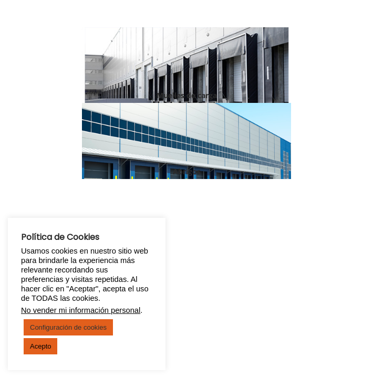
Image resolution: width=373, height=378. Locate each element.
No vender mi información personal (80, 310)
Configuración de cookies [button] (68, 327)
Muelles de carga (187, 95)
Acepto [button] (40, 346)
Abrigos (187, 171)
